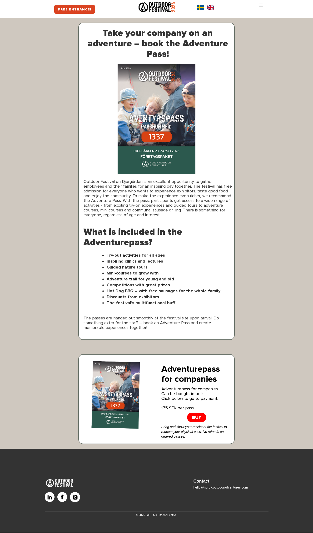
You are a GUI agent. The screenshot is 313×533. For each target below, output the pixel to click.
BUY (196, 417)
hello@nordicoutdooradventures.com (221, 487)
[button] (261, 7)
